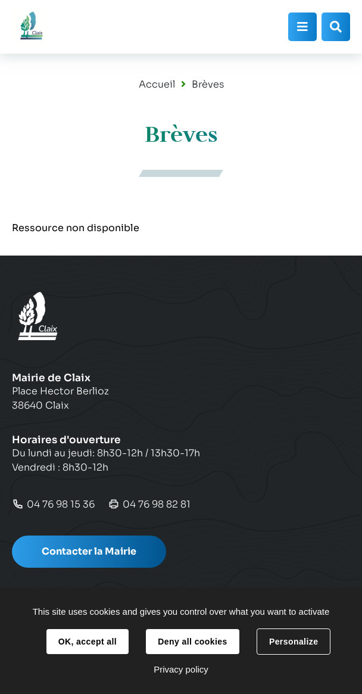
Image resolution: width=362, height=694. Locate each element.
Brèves (208, 84)
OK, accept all (87, 641)
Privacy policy (181, 669)
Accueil (157, 84)
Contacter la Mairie (89, 551)
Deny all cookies (192, 641)
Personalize (293, 641)
